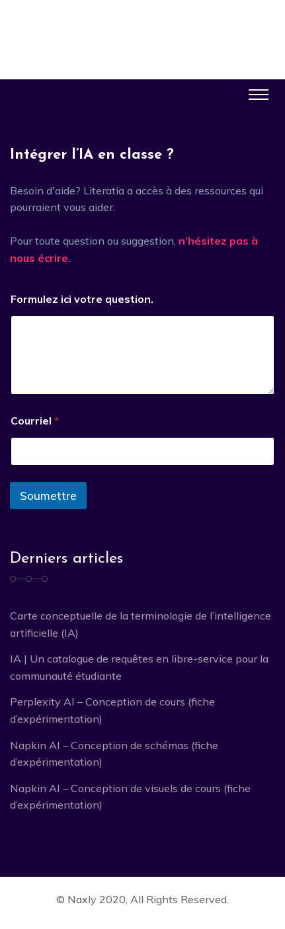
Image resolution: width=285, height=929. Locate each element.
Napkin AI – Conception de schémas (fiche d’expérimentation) (114, 754)
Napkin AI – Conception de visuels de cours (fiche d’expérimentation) (130, 797)
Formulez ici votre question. (82, 299)
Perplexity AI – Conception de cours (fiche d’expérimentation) (112, 710)
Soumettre (48, 496)
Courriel (35, 421)
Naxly (82, 899)
